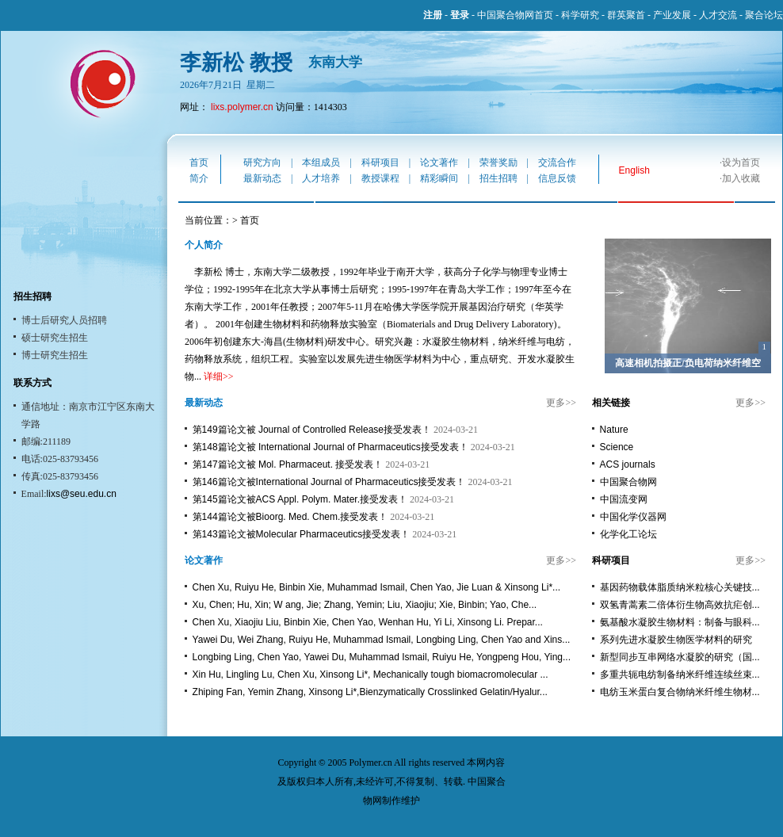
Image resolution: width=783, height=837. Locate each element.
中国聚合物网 (628, 481)
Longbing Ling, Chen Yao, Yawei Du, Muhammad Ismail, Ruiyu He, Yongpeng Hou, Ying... (382, 657)
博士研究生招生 (54, 355)
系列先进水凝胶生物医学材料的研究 (676, 639)
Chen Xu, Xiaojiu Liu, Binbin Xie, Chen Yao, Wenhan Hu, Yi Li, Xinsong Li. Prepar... (368, 622)
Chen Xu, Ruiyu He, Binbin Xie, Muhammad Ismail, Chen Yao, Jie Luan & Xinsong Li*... (376, 587)
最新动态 (262, 178)
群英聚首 (626, 15)
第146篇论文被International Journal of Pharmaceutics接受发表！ (329, 481)
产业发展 (672, 15)
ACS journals (627, 464)
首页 (198, 162)
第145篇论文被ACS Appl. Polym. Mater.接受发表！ (300, 499)
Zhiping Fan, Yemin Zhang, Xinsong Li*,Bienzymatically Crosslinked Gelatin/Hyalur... (370, 692)
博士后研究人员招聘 (64, 320)
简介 (198, 178)
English (634, 170)
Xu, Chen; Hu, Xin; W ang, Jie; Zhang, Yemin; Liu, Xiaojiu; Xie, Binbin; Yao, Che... (365, 604)
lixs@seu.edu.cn (81, 493)
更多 (555, 402)
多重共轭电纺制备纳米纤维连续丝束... (680, 674)
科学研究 (580, 15)
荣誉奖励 (498, 162)
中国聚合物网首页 (515, 15)
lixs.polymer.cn (242, 107)
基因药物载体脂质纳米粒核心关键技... (680, 587)
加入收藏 (741, 178)
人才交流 (718, 15)
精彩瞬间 (439, 178)
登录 (459, 15)
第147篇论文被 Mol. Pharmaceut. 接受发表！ (288, 464)
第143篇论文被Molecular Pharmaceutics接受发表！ (302, 534)
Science (617, 447)
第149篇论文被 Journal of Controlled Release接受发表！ (312, 429)
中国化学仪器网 (633, 516)
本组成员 (321, 162)
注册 (432, 15)
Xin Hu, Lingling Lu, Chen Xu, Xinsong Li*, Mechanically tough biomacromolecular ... (370, 674)
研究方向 (262, 162)
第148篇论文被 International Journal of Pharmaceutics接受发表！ (330, 447)
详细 (213, 376)
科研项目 (380, 162)
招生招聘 (498, 178)
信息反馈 (557, 178)
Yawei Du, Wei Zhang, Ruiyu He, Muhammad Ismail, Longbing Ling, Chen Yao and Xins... (382, 639)
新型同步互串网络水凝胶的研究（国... (680, 657)
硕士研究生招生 (54, 337)
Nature (614, 429)
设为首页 (741, 162)
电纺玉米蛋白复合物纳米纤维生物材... (680, 692)
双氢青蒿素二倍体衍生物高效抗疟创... (680, 604)
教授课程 (380, 178)
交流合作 (557, 162)
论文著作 (439, 162)
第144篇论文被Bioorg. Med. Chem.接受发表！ (290, 516)
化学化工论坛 (628, 534)
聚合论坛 (764, 15)
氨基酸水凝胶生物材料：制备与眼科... (680, 622)
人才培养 (321, 178)
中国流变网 (623, 499)
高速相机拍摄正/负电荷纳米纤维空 (687, 363)
